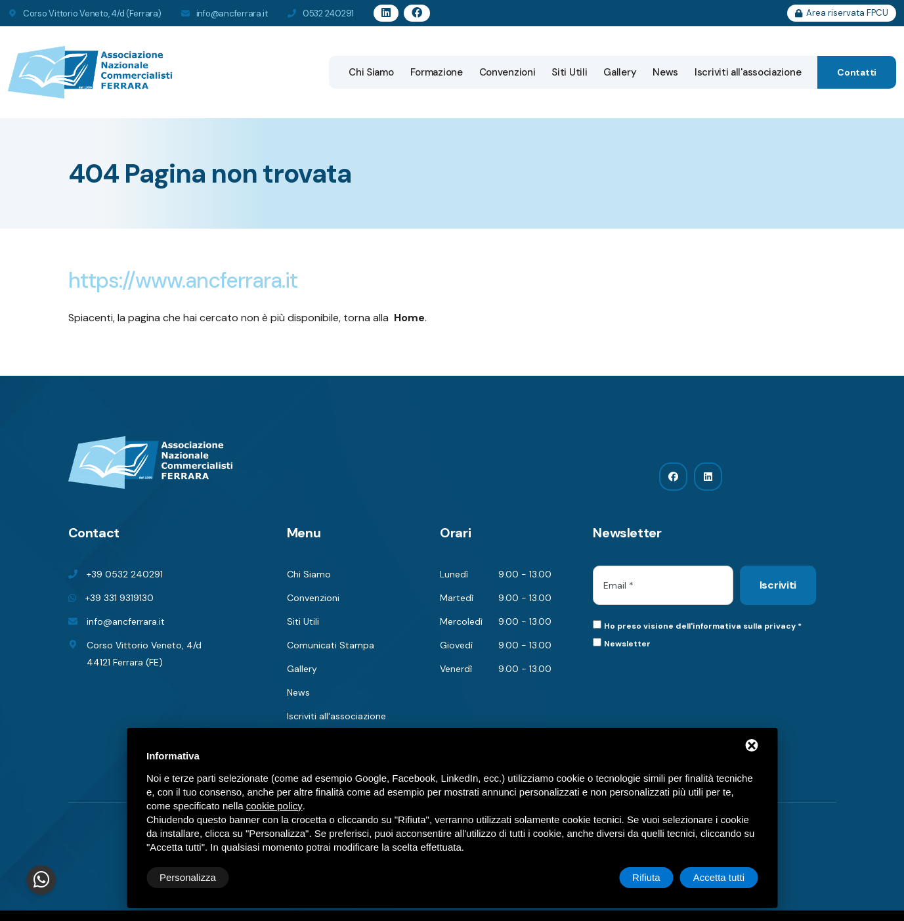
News (665, 72)
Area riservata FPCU (841, 12)
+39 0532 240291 (125, 574)
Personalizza (188, 877)
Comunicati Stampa (330, 645)
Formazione (436, 72)
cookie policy (274, 805)
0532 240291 (328, 13)
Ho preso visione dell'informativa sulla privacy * (703, 626)
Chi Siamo (371, 72)
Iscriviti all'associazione (748, 72)
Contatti (856, 72)
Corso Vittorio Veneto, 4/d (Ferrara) (92, 13)
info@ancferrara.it (232, 13)
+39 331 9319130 (119, 598)
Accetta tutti (718, 877)
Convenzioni (507, 72)
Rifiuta (646, 877)
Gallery (619, 72)
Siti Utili (569, 72)
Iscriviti (778, 585)
